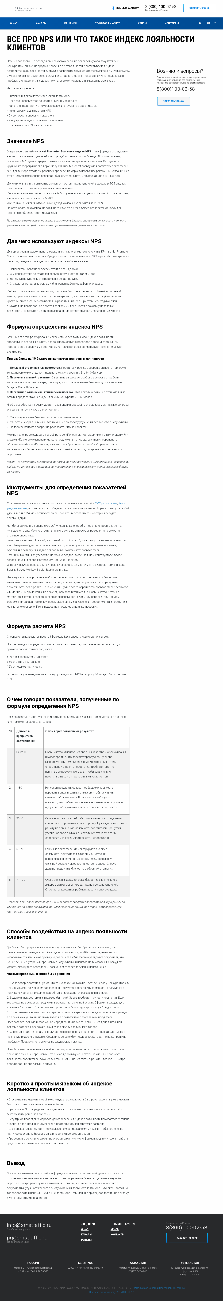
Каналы (41, 23)
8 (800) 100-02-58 (159, 7)
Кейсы (142, 23)
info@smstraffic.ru (29, 1225)
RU (208, 23)
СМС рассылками (106, 503)
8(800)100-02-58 (176, 89)
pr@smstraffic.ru (27, 1238)
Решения (70, 23)
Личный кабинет (125, 8)
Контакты (172, 23)
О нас (14, 23)
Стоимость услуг (107, 23)
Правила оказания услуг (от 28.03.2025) (111, 1292)
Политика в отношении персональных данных (158, 1287)
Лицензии (88, 1224)
